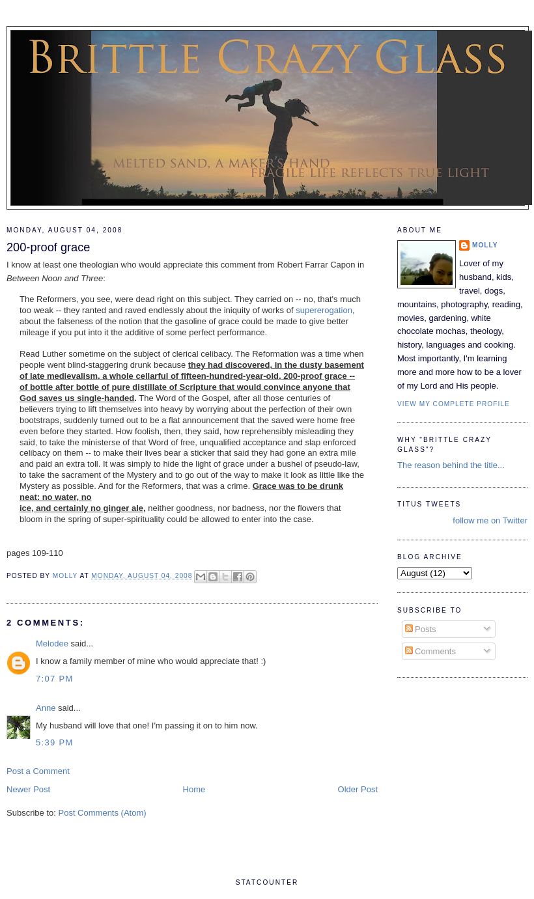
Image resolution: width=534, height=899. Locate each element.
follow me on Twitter (490, 520)
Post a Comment (38, 771)
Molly (485, 245)
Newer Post (28, 789)
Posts (420, 629)
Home (194, 789)
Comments (430, 651)
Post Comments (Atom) (103, 813)
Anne (45, 708)
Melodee (52, 643)
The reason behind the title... (451, 465)
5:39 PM (55, 742)
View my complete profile (453, 404)
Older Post (358, 789)
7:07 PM (55, 679)
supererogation (324, 310)
